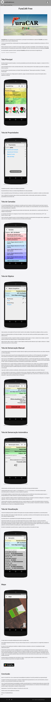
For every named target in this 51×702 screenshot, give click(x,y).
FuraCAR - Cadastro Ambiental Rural (8, 52)
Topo (2, 694)
